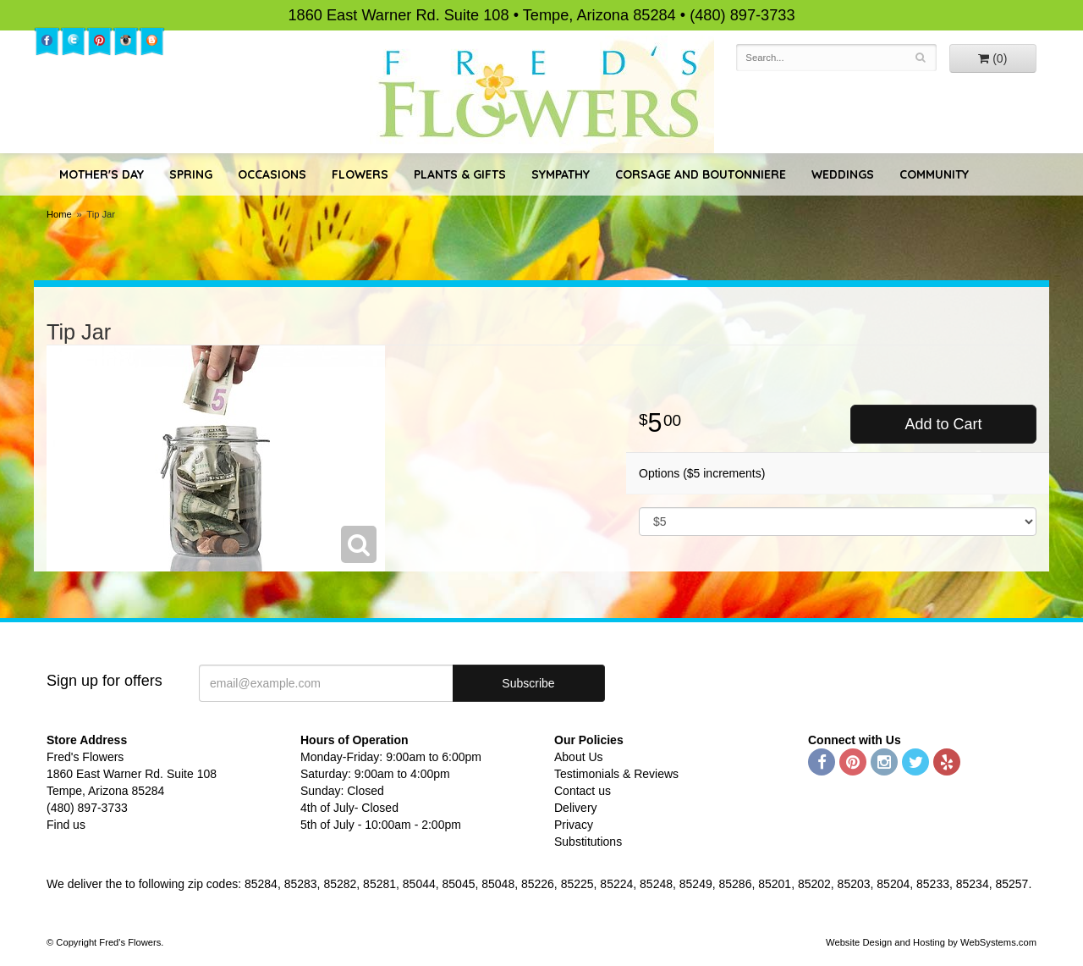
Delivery (575, 807)
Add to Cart (942, 424)
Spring (190, 174)
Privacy (573, 824)
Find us (66, 824)
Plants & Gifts (460, 174)
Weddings (842, 174)
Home (59, 214)
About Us (578, 757)
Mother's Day (101, 174)
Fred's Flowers (542, 94)
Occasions (272, 174)
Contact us (582, 791)
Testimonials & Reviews (616, 774)
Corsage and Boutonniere (700, 174)
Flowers (360, 174)
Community (934, 174)
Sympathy (560, 174)
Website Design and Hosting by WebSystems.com (931, 942)
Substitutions (588, 841)
